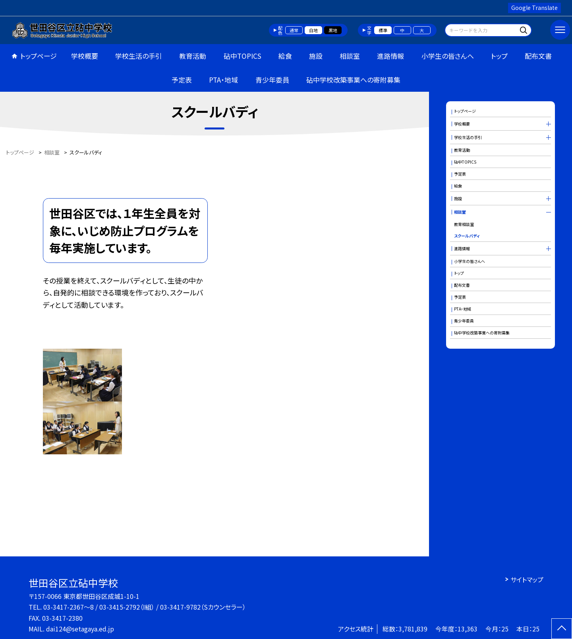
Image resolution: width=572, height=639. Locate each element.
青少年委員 (272, 80)
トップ (499, 56)
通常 (294, 30)
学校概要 (84, 56)
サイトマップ (526, 579)
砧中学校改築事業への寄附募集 (353, 80)
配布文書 (538, 56)
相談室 (350, 56)
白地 (313, 30)
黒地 (333, 30)
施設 (316, 56)
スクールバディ (467, 236)
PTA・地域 (223, 80)
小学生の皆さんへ (447, 56)
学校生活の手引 (138, 56)
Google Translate (534, 8)
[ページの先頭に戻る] (562, 629)
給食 (285, 56)
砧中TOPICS (242, 56)
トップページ (38, 56)
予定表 (182, 80)
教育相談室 (464, 224)
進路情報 (390, 56)
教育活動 (192, 56)
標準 (383, 30)
